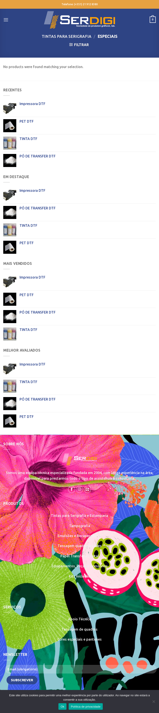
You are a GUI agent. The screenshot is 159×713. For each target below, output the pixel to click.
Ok (62, 706)
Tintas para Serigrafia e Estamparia (79, 516)
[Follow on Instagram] (79, 489)
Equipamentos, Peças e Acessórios (79, 566)
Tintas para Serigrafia (66, 36)
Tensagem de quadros (79, 629)
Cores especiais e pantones (79, 639)
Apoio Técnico (79, 619)
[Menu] (5, 19)
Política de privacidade (86, 706)
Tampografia (79, 526)
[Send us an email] (87, 489)
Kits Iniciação (79, 576)
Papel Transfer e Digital (79, 556)
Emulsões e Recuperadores (79, 536)
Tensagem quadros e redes (79, 546)
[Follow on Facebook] (71, 489)
